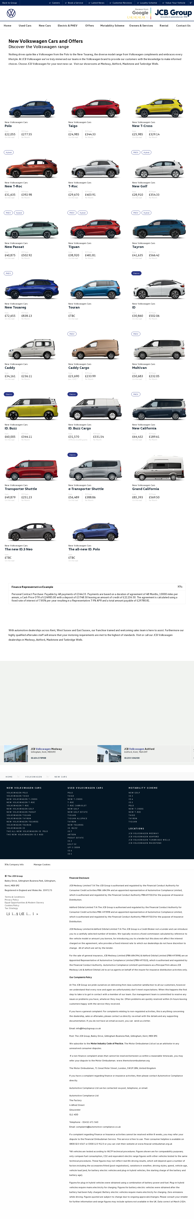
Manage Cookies (42, 864)
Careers (54, 2)
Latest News (96, 2)
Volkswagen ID (16, 828)
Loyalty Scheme (147, 2)
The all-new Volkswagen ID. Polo (27, 831)
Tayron (72, 822)
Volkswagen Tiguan (19, 815)
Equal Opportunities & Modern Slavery (24, 902)
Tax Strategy (11, 908)
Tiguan (72, 815)
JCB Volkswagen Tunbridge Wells (149, 840)
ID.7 (70, 831)
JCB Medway (46, 748)
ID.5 (70, 854)
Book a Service (74, 2)
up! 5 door (74, 847)
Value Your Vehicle (174, 2)
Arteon (72, 834)
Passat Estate (76, 838)
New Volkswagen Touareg (23, 822)
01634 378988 (38, 757)
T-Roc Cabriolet (77, 806)
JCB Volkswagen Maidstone (145, 843)
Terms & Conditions (15, 896)
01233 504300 (131, 757)
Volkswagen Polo (17, 793)
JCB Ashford (139, 748)
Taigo (71, 796)
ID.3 (70, 841)
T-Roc (71, 802)
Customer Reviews (121, 2)
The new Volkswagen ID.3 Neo (25, 834)
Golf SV (72, 844)
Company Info (14, 864)
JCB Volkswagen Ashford (144, 837)
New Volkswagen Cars (24, 787)
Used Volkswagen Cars (85, 787)
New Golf (73, 809)
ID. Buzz (73, 828)
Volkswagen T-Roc (18, 806)
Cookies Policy (12, 905)
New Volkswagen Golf (20, 809)
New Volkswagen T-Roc (21, 802)
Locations (136, 828)
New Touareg (76, 825)
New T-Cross (75, 799)
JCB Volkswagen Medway (144, 833)
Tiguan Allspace (77, 818)
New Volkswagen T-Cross (22, 799)
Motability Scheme (143, 787)
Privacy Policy (12, 899)
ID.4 (70, 851)
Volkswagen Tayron (19, 818)
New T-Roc (135, 812)
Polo (70, 793)
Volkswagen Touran (19, 825)
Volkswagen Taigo (18, 796)
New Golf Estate (78, 812)
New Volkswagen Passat (21, 812)
